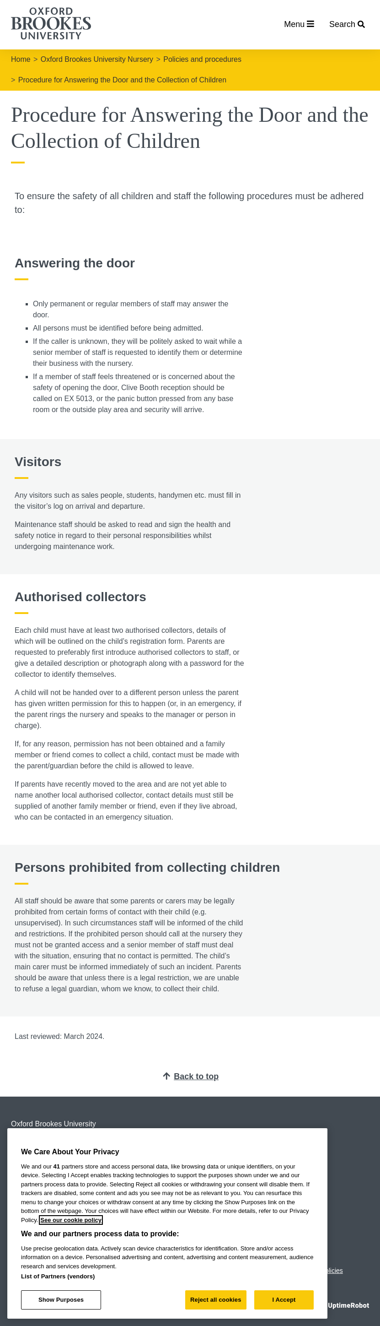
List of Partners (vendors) (58, 1276)
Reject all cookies (215, 1299)
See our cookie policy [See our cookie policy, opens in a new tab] (71, 1220)
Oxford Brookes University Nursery (97, 59)
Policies (332, 1270)
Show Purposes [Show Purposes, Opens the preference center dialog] (61, 1299)
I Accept (283, 1299)
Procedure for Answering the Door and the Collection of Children (122, 80)
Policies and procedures (202, 59)
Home (21, 59)
